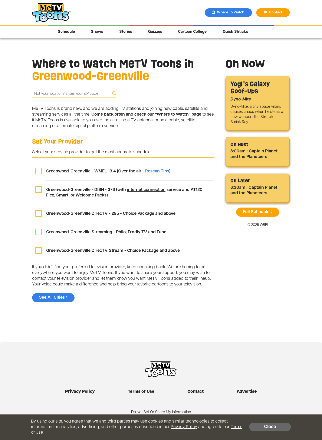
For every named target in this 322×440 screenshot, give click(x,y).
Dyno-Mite (240, 99)
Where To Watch (228, 12)
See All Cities (53, 297)
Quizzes (155, 32)
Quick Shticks (235, 32)
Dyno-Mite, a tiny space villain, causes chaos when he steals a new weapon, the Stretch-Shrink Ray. (256, 114)
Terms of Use (141, 392)
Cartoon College (192, 32)
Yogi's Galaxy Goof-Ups (250, 87)
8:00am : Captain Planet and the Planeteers (253, 154)
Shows (97, 32)
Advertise (247, 392)
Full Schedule (257, 212)
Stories (125, 32)
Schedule (66, 32)
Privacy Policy (80, 392)
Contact (273, 12)
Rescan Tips (157, 171)
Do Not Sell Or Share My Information (161, 412)
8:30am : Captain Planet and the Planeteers (253, 191)
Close (270, 426)
